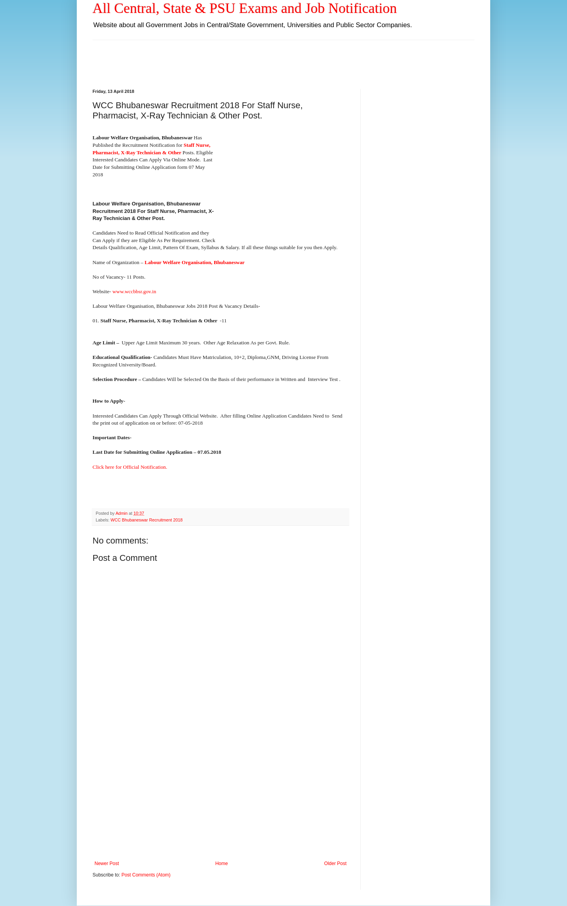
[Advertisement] (283, 58)
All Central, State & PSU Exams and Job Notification (245, 8)
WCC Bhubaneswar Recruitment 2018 (147, 520)
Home (221, 863)
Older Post (335, 863)
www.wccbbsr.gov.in (134, 291)
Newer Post (106, 863)
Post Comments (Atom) (145, 875)
